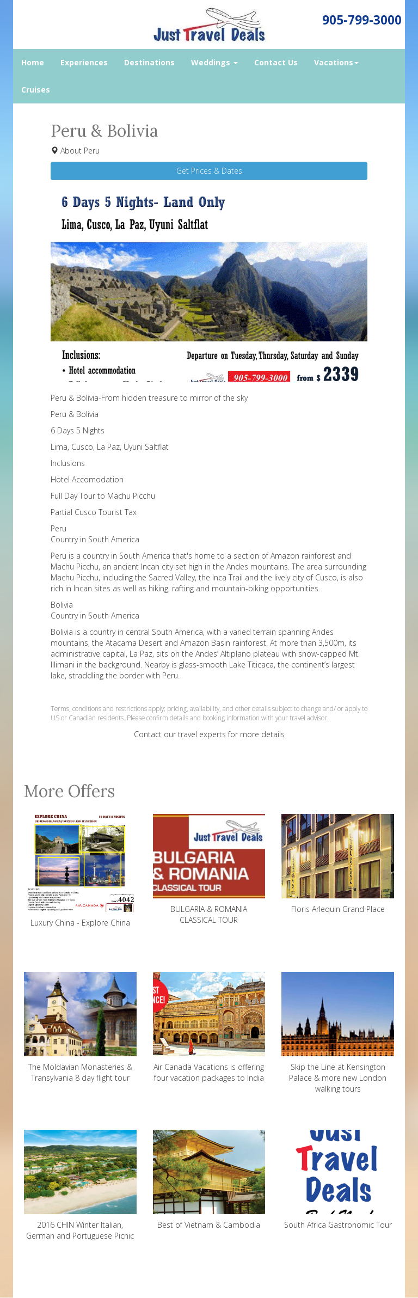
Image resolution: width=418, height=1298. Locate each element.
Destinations (149, 62)
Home (32, 62)
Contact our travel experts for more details (209, 734)
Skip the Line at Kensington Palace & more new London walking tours (337, 1033)
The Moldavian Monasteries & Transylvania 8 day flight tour (80, 1027)
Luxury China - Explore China (80, 871)
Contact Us (276, 62)
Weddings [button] (214, 62)
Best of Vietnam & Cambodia (209, 1180)
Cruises (35, 89)
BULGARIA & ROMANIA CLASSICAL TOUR (209, 869)
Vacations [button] (336, 62)
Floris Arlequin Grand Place (337, 864)
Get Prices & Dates (209, 171)
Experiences (84, 62)
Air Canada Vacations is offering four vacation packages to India (209, 1027)
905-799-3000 (362, 19)
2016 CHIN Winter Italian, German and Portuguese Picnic (80, 1185)
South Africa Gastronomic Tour (337, 1180)
